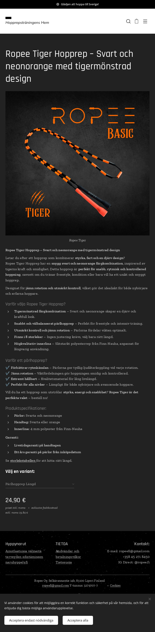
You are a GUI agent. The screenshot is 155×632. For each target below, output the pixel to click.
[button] (128, 21)
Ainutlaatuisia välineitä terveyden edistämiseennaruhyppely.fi (24, 556)
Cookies (115, 585)
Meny (145, 21)
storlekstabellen (23, 460)
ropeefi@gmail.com (55, 585)
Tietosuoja (64, 562)
